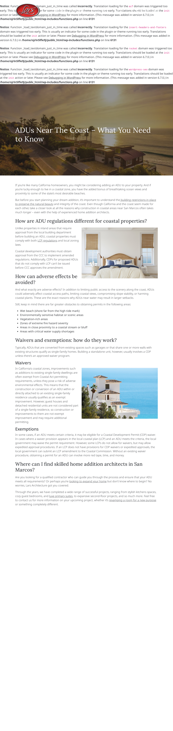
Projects (58, 10)
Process (101, 10)
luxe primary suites (61, 496)
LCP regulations (47, 240)
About (120, 10)
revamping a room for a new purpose (132, 500)
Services (79, 10)
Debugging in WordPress (88, 35)
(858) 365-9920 (148, 10)
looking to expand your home (88, 481)
